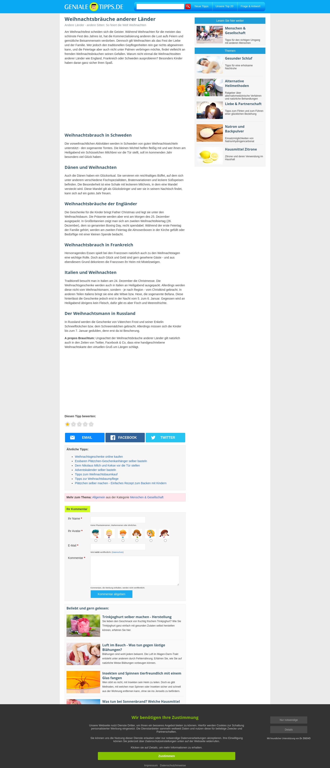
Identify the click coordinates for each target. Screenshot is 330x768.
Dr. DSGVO (305, 738)
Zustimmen (166, 756)
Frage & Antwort (250, 6)
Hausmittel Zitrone (241, 149)
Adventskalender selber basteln (95, 470)
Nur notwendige (289, 720)
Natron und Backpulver (235, 128)
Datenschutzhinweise (173, 765)
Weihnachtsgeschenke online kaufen (99, 456)
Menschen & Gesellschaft (147, 497)
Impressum (151, 765)
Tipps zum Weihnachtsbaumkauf (96, 474)
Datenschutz (117, 552)
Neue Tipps (202, 6)
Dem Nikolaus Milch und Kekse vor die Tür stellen (107, 465)
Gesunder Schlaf (238, 58)
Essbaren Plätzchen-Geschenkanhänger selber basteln (111, 461)
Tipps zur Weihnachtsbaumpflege (96, 478)
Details (289, 729)
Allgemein (98, 497)
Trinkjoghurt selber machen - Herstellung (137, 617)
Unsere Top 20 (224, 6)
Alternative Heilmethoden (237, 83)
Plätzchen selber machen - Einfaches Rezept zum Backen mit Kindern (120, 483)
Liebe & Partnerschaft (243, 103)
